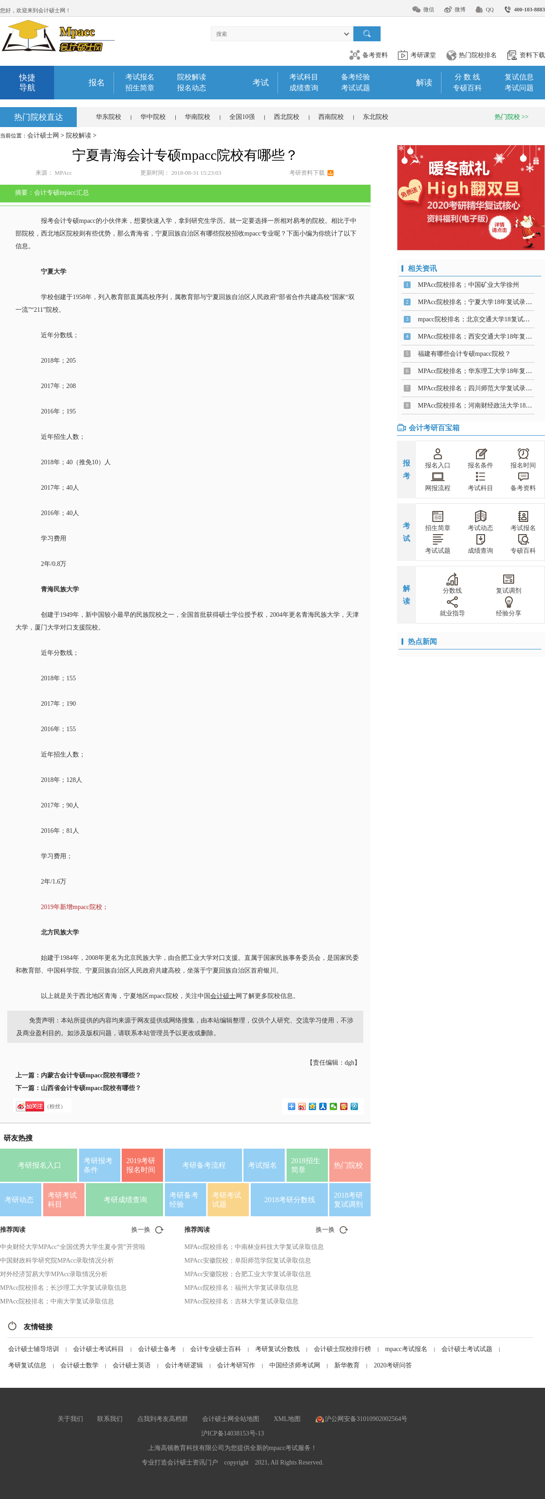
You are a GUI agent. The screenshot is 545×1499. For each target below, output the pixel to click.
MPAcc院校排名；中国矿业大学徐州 (469, 284)
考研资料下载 (307, 172)
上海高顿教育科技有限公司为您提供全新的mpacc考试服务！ (232, 1448)
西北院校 (286, 116)
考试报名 (139, 77)
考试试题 (355, 88)
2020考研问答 (393, 1365)
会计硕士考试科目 (98, 1349)
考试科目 (303, 77)
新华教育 (347, 1365)
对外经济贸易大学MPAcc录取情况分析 (54, 1274)
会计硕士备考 (157, 1349)
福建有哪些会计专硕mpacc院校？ (464, 353)
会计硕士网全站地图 (230, 1418)
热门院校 (348, 1165)
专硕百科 (467, 88)
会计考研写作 (236, 1365)
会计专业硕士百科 (215, 1349)
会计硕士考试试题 (466, 1349)
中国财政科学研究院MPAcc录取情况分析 (57, 1260)
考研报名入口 (39, 1165)
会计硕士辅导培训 (33, 1349)
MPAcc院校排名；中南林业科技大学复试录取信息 (254, 1246)
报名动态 (191, 88)
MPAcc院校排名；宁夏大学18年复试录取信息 (481, 302)
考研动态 (19, 1200)
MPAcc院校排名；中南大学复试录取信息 (57, 1301)
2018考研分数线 (289, 1200)
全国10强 (242, 116)
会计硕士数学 (79, 1365)
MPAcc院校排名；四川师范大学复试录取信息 (481, 388)
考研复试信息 (27, 1365)
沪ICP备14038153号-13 (232, 1433)
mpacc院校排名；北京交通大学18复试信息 (477, 319)
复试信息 (519, 77)
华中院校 (153, 116)
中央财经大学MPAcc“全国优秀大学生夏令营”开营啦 (72, 1246)
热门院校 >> (512, 116)
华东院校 (108, 116)
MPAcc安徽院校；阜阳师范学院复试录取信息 (248, 1260)
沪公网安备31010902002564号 (366, 1418)
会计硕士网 (43, 135)
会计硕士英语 (132, 1365)
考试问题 (519, 88)
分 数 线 (467, 77)
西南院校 (331, 116)
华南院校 (197, 116)
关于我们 (70, 1418)
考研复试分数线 (277, 1349)
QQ (490, 9)
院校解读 (191, 77)
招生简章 (139, 88)
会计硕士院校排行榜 (342, 1349)
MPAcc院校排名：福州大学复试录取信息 (241, 1287)
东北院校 (375, 116)
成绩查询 (303, 88)
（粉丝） (55, 1106)
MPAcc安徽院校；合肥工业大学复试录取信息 (248, 1274)
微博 (460, 9)
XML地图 (287, 1418)
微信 (428, 9)
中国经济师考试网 (294, 1365)
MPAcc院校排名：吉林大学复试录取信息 (241, 1301)
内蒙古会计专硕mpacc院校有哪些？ (91, 1075)
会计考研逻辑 (184, 1365)
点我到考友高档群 (162, 1418)
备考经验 (355, 77)
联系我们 (110, 1418)
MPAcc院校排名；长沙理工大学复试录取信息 (63, 1287)
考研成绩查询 (125, 1200)
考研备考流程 (204, 1165)
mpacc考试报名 (406, 1349)
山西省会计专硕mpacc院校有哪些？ (91, 1088)
